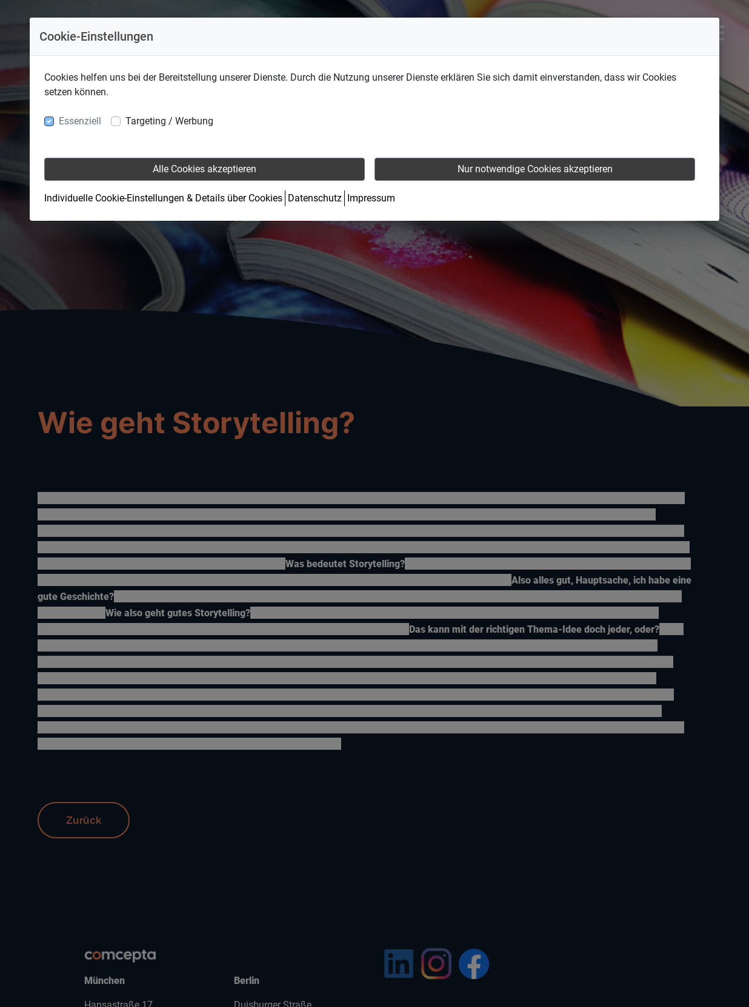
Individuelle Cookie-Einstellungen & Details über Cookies (163, 198)
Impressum (371, 198)
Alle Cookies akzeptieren (204, 169)
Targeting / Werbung (169, 121)
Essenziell (80, 121)
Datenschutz (315, 198)
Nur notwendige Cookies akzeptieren (535, 169)
